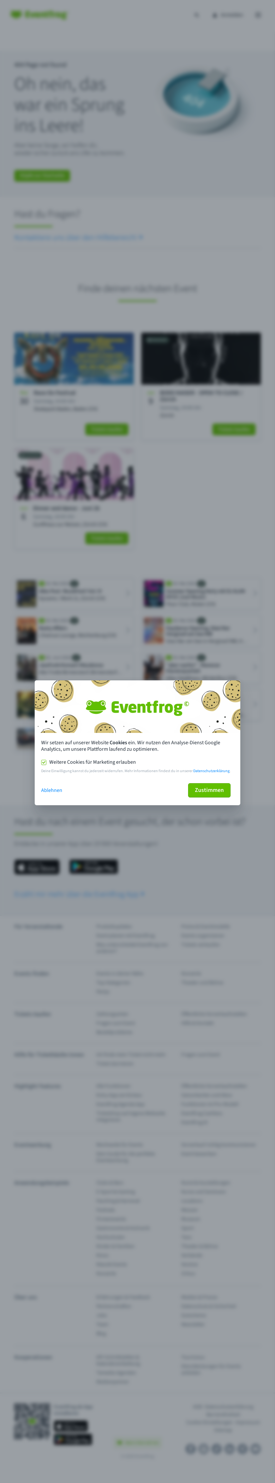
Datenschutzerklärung (211, 771)
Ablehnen (51, 790)
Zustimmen (209, 790)
